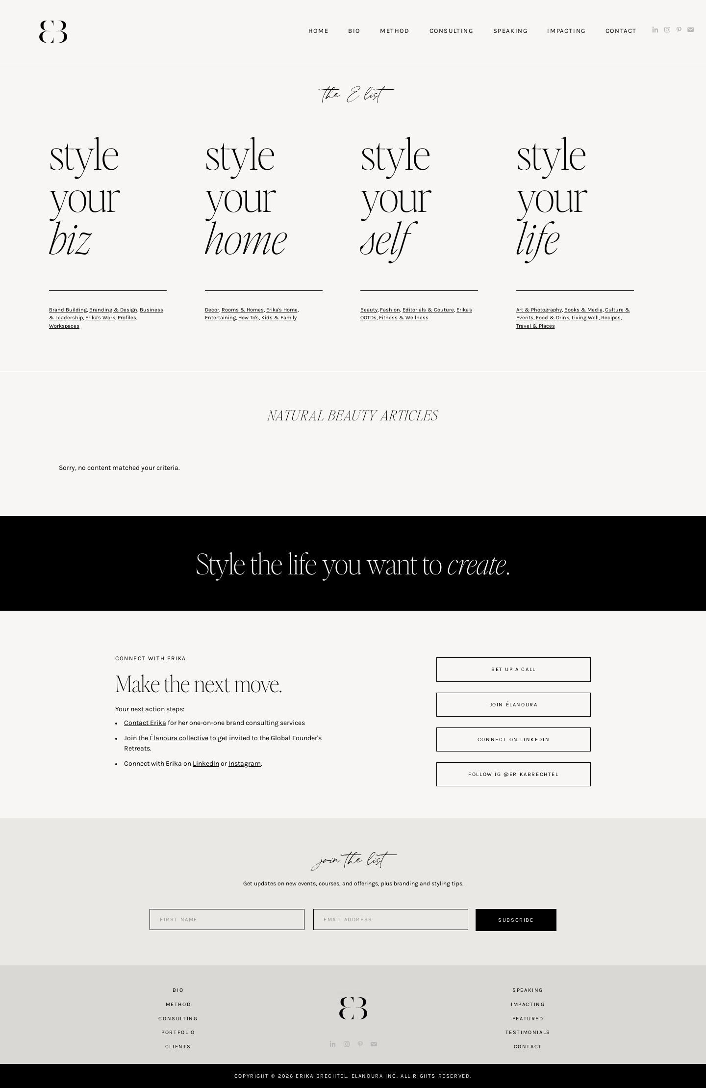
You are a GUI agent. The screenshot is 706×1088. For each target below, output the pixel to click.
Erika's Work (100, 317)
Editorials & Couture (428, 310)
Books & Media (583, 310)
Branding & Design (113, 310)
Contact (528, 1046)
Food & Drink (552, 317)
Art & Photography (539, 310)
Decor (212, 310)
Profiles (127, 317)
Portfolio (178, 1032)
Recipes (611, 317)
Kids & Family (279, 317)
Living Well (585, 317)
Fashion (390, 310)
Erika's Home (282, 310)
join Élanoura (514, 704)
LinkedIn (206, 763)
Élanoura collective (179, 738)
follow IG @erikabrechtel (513, 774)
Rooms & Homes (243, 310)
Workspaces (64, 326)
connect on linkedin (514, 739)
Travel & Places (535, 326)
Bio (178, 990)
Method (178, 1004)
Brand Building (68, 310)
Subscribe (515, 920)
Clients (178, 1046)
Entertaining (220, 317)
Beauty (369, 310)
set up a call (513, 669)
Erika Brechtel (53, 32)
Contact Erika (145, 723)
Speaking (527, 990)
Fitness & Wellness (404, 317)
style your (85, 198)
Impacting (528, 1004)
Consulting (178, 1018)
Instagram (244, 763)
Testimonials (528, 1032)
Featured (528, 1018)
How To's (248, 317)
